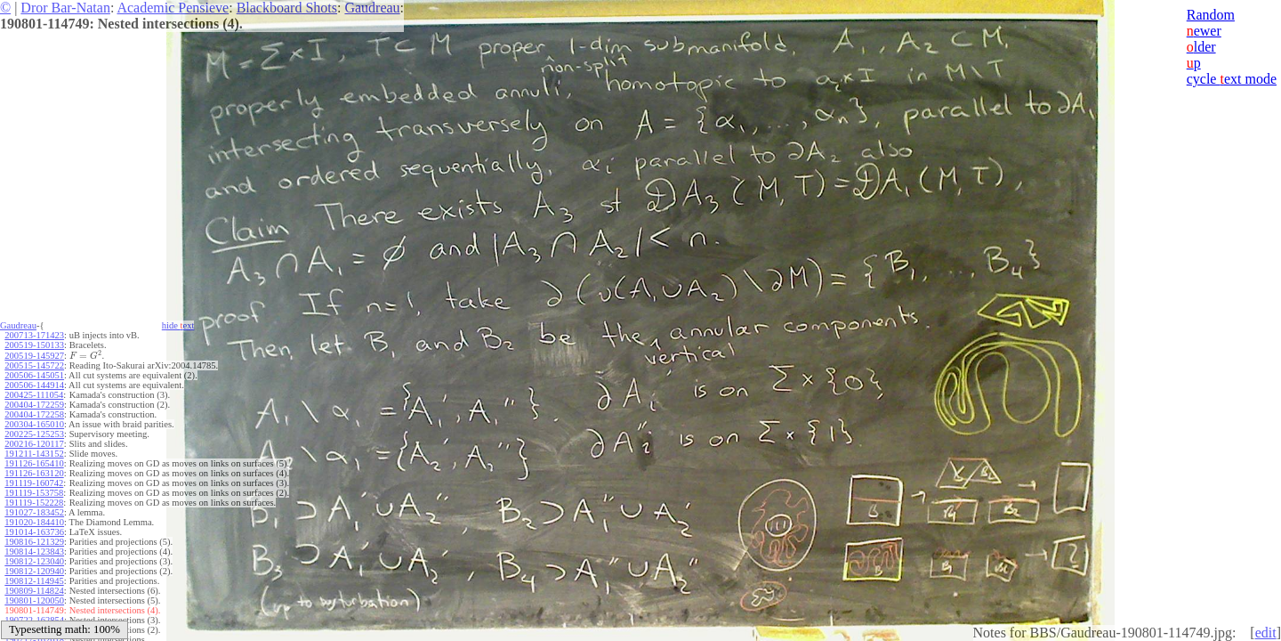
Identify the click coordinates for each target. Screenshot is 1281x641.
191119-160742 (33, 483)
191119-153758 (33, 493)
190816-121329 (34, 542)
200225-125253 (34, 434)
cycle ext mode (1232, 78)
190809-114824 (33, 591)
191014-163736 (34, 532)
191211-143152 (33, 453)
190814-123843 (34, 551)
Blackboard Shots (287, 7)
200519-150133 (34, 345)
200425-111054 (33, 395)
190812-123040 (34, 561)
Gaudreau (371, 7)
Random (1211, 14)
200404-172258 (34, 414)
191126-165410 (33, 463)
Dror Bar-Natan (65, 7)
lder (1201, 46)
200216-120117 (33, 444)
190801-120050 (34, 600)
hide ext (178, 325)
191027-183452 (34, 512)
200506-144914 (34, 385)
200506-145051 (34, 375)
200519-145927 (34, 356)
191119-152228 (33, 502)
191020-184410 (34, 522)
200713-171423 (34, 335)
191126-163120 (33, 473)
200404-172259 (34, 405)
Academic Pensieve (173, 7)
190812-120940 (34, 571)
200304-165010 (34, 424)
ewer (1204, 30)
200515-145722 (34, 365)
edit (1266, 632)
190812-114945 (33, 581)
